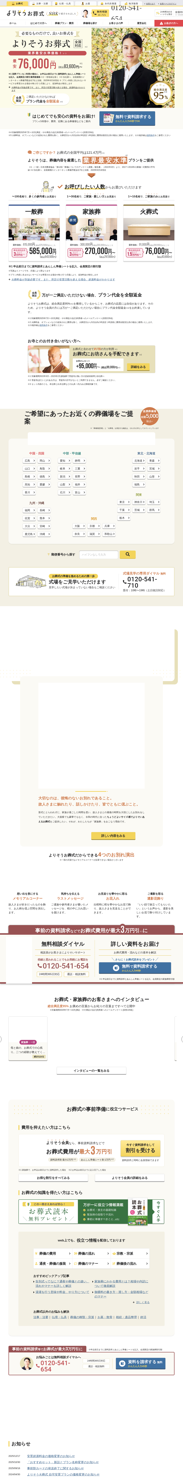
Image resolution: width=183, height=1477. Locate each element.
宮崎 (42, 526)
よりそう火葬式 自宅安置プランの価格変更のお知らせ (63, 1474)
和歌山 (108, 534)
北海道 (138, 460)
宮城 (152, 468)
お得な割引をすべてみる (53, 1178)
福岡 (27, 510)
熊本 (42, 518)
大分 (27, 526)
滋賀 (92, 534)
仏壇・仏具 (59, 1317)
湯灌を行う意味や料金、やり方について (62, 1292)
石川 (62, 492)
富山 (77, 492)
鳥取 (42, 468)
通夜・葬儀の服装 (53, 1263)
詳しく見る (143, 1302)
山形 (152, 476)
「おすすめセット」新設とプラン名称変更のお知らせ (63, 1462)
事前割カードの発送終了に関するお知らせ (55, 1468)
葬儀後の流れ (130, 1263)
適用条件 (151, 135)
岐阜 (62, 468)
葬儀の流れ (91, 1253)
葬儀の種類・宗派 (82, 1317)
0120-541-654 (126, 13)
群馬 (152, 510)
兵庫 (107, 526)
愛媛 (42, 484)
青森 (152, 460)
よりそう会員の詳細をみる (130, 1178)
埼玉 (152, 502)
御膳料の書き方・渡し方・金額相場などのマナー (121, 1294)
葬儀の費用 (53, 1253)
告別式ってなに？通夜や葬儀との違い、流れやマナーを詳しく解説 (62, 1284)
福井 (77, 484)
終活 (143, 1317)
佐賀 (27, 518)
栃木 (122, 517)
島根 (27, 476)
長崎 (42, 510)
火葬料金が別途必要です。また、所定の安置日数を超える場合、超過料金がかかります (46, 89)
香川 (27, 492)
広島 (27, 460)
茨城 (137, 510)
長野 (77, 476)
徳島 (42, 476)
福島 (137, 484)
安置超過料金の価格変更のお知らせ (51, 1456)
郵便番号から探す (61, 554)
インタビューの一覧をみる (91, 1070)
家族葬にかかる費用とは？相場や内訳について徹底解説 (121, 1284)
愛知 (62, 460)
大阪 (77, 526)
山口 (27, 468)
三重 (77, 468)
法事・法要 (40, 1317)
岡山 (42, 460)
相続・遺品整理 (126, 1317)
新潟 (62, 476)
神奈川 (138, 502)
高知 (27, 484)
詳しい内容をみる (113, 835)
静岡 (77, 460)
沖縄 (42, 534)
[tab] (17, 3)
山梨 (62, 484)
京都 (92, 526)
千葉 (122, 510)
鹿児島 (29, 534)
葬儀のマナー (91, 1263)
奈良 (77, 534)
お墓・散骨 (104, 1317)
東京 (122, 502)
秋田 (137, 476)
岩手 (137, 468)
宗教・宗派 (130, 1253)
